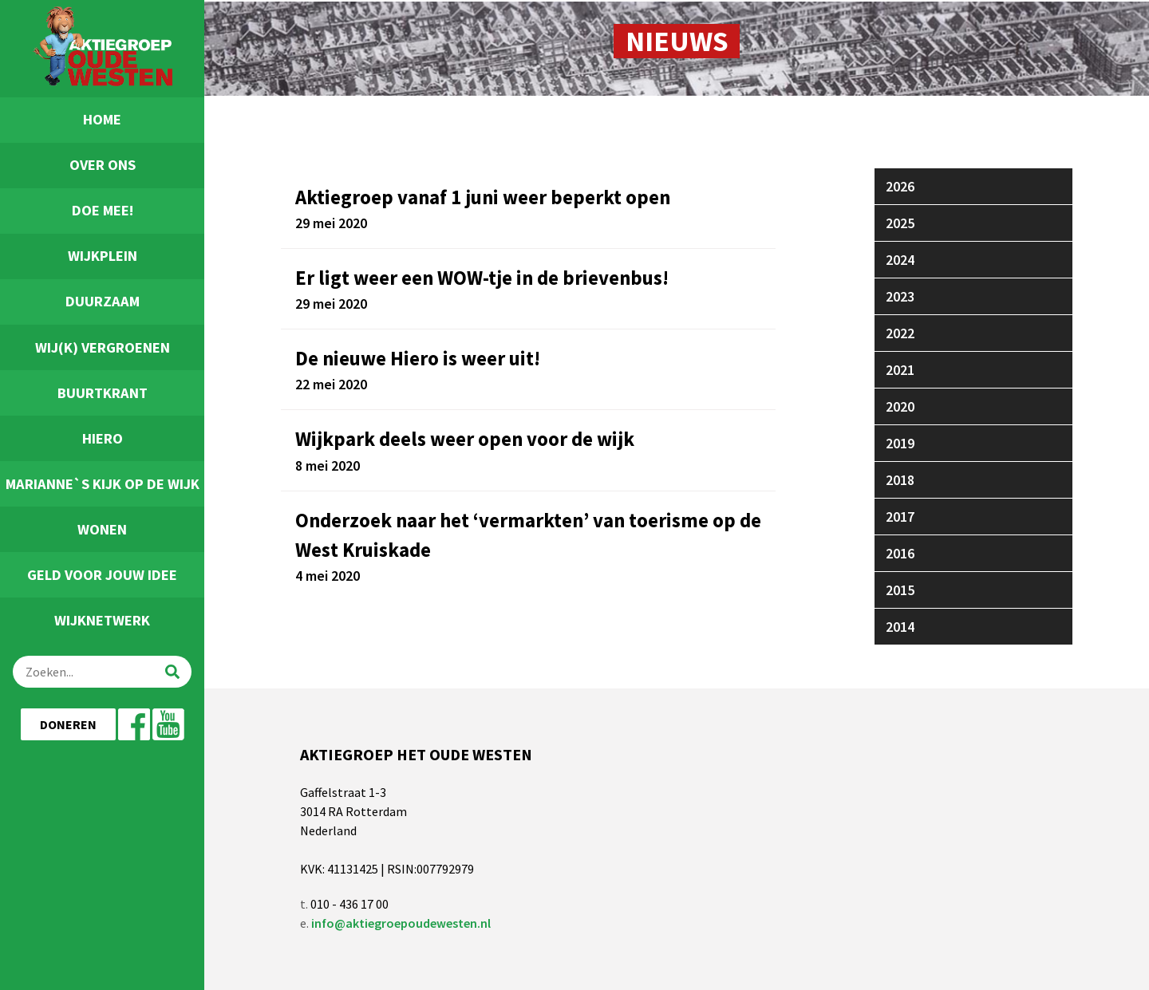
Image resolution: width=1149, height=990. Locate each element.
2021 (900, 370)
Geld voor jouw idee (102, 575)
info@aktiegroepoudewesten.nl (401, 923)
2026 (900, 186)
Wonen (102, 529)
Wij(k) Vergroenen (102, 347)
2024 (900, 259)
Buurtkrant (102, 393)
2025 (900, 223)
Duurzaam (102, 301)
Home (102, 119)
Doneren (68, 724)
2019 (900, 443)
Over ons (102, 165)
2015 (900, 590)
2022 (900, 333)
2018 (900, 480)
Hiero (102, 438)
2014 (900, 626)
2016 (900, 553)
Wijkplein (102, 256)
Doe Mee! (102, 210)
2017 (900, 516)
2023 (900, 296)
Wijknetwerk (102, 620)
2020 (900, 406)
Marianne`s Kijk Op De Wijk (102, 484)
